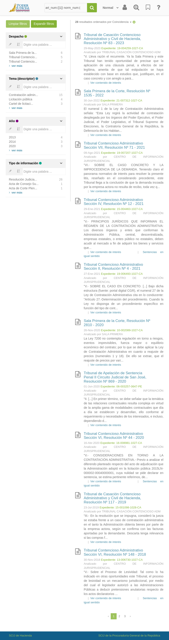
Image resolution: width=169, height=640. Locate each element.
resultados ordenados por (103, 22)
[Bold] (10, 45)
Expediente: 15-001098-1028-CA (120, 507)
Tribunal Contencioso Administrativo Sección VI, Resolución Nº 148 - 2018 (115, 552)
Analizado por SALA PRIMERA (103, 104)
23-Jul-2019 (91, 507)
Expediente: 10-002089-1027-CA (122, 330)
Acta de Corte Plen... (23, 188)
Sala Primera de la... (23, 52)
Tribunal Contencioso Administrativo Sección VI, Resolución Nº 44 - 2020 (114, 436)
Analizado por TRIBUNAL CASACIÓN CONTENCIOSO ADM (122, 52)
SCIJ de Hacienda (20, 635)
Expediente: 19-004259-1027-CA (122, 48)
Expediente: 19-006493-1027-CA (122, 273)
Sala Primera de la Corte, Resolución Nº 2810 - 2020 (117, 323)
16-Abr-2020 (92, 443)
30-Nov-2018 (92, 559)
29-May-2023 (92, 48)
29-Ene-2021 (92, 209)
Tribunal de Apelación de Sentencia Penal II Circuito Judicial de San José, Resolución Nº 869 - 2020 (115, 377)
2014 (12, 141)
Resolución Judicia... (23, 179)
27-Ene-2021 (92, 273)
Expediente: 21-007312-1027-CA (121, 100)
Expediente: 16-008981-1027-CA (121, 443)
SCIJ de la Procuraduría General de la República (129, 635)
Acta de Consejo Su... (24, 184)
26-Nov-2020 (92, 330)
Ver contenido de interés (105, 82)
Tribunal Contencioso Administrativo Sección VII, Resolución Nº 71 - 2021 (114, 145)
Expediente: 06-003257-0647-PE (121, 386)
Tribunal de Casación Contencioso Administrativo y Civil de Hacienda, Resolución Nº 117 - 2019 (112, 498)
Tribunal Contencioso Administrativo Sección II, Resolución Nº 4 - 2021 (113, 266)
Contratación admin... (23, 95)
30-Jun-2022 (92, 100)
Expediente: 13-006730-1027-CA (122, 559)
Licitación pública (20, 99)
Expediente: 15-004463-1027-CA (122, 209)
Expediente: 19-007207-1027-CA (122, 152)
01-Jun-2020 (92, 386)
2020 (12, 146)
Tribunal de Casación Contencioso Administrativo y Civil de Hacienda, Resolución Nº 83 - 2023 (112, 39)
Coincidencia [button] (122, 22)
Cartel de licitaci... (21, 103)
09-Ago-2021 (92, 152)
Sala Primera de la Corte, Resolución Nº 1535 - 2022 (117, 93)
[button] (134, 22)
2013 (12, 137)
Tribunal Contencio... (23, 57)
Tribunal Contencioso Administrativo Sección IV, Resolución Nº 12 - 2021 (114, 202)
